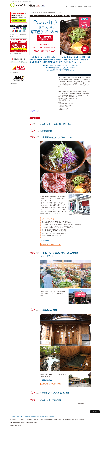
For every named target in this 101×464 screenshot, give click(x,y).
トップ (31, 12)
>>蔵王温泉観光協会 (46, 380)
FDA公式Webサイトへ (18, 68)
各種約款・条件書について (32, 416)
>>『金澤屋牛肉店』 (46, 240)
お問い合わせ (19, 416)
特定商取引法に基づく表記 (47, 416)
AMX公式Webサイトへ (18, 79)
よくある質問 (87, 6)
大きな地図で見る (34, 111)
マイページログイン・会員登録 (74, 6)
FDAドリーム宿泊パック (18, 46)
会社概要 (12, 416)
